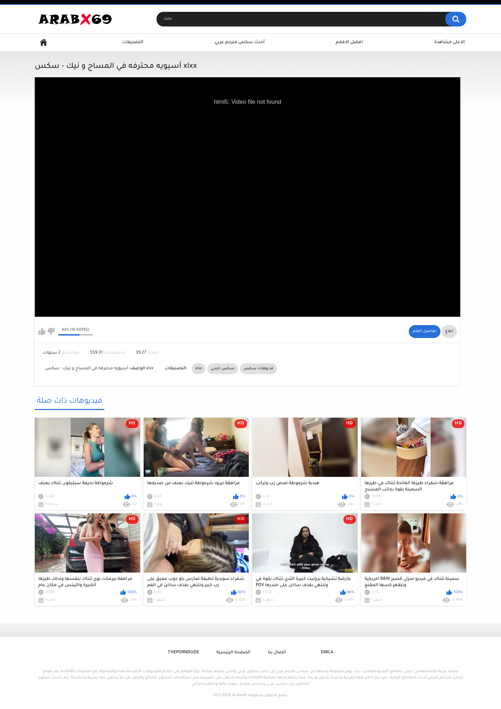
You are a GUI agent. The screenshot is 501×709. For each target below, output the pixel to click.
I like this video (42, 331)
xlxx (198, 369)
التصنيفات (132, 42)
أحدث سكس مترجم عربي (240, 42)
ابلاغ (449, 331)
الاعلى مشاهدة (449, 42)
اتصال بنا (277, 652)
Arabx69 (239, 695)
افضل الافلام (349, 42)
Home (43, 43)
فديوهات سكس (258, 369)
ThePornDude (183, 652)
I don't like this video (51, 331)
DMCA (327, 652)
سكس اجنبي (222, 369)
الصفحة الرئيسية (233, 652)
